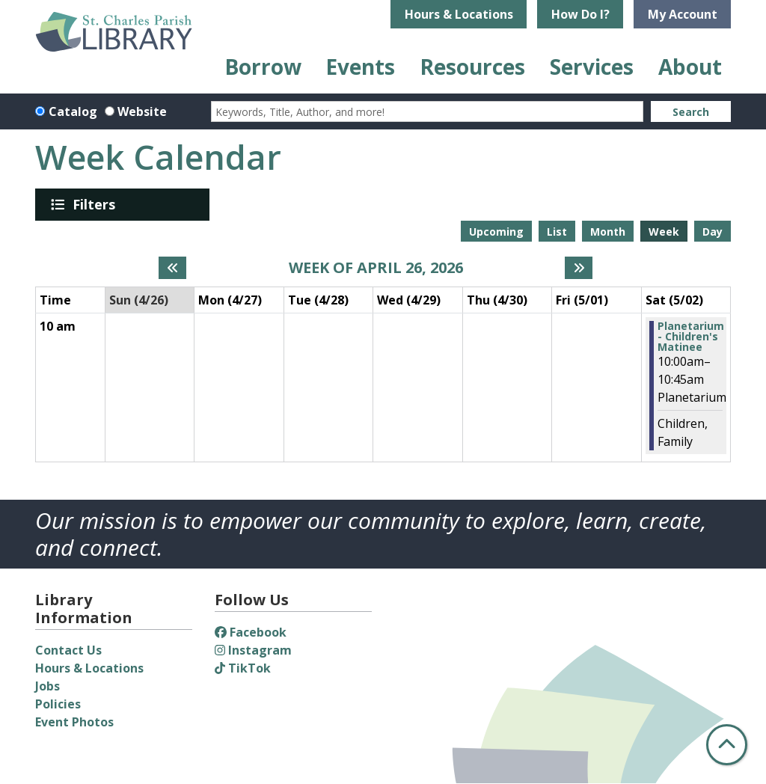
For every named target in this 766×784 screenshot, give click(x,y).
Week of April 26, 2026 (376, 268)
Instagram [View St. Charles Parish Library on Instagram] (253, 650)
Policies (58, 704)
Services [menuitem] (592, 66)
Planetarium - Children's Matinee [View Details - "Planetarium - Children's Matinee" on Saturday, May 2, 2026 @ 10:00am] (691, 336)
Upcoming (496, 231)
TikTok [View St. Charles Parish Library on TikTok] (243, 668)
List (557, 231)
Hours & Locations (459, 14)
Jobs (47, 686)
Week (664, 231)
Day (712, 231)
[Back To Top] (726, 744)
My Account (682, 14)
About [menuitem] (690, 66)
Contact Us (68, 650)
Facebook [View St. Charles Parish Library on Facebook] (251, 632)
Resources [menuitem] (472, 66)
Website (142, 111)
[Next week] (578, 268)
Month (607, 231)
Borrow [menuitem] (262, 66)
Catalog (73, 111)
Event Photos (74, 722)
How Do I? (580, 14)
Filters (96, 204)
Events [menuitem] (360, 66)
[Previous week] (172, 268)
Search (690, 112)
